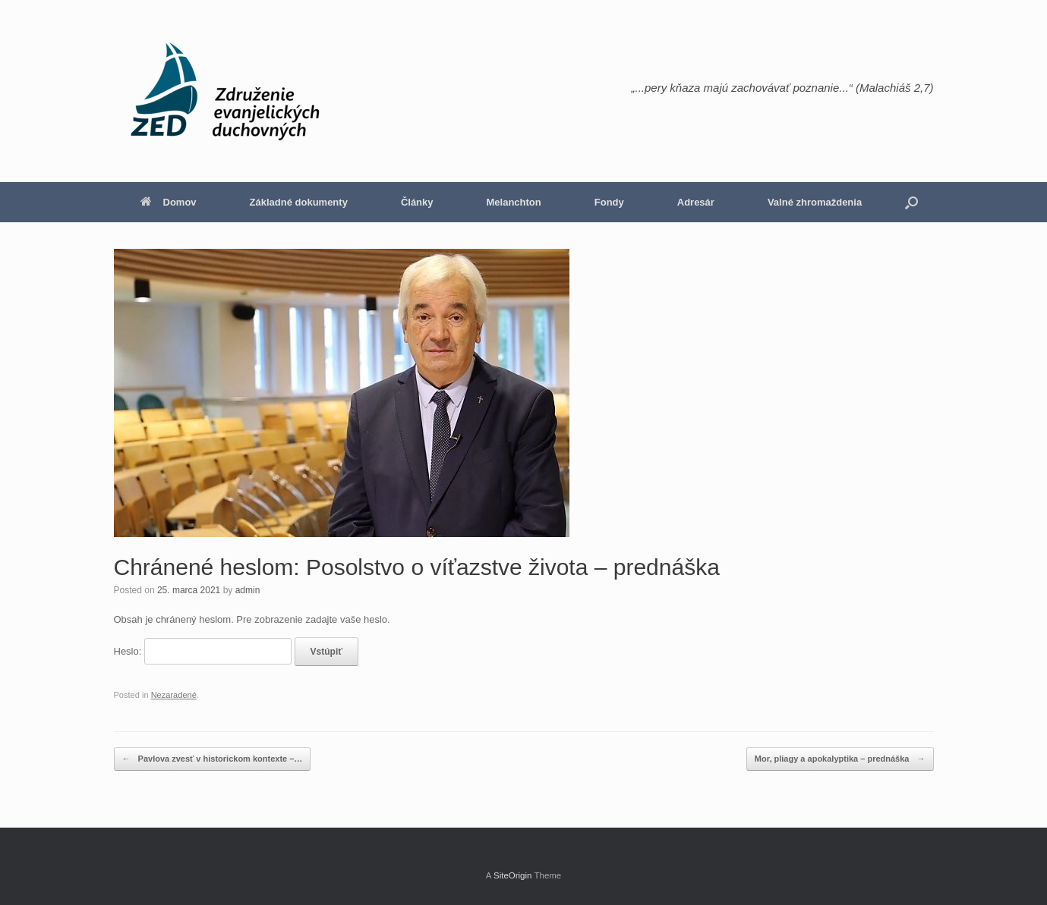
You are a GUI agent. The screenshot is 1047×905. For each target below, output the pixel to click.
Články (417, 202)
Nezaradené (174, 694)
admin (247, 590)
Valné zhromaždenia (815, 202)
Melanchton (514, 202)
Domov (168, 202)
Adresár (695, 202)
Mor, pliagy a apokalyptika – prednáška (840, 759)
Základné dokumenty (299, 202)
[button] (911, 202)
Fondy (609, 202)
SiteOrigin (513, 875)
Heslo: (203, 651)
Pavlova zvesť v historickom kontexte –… (212, 759)
